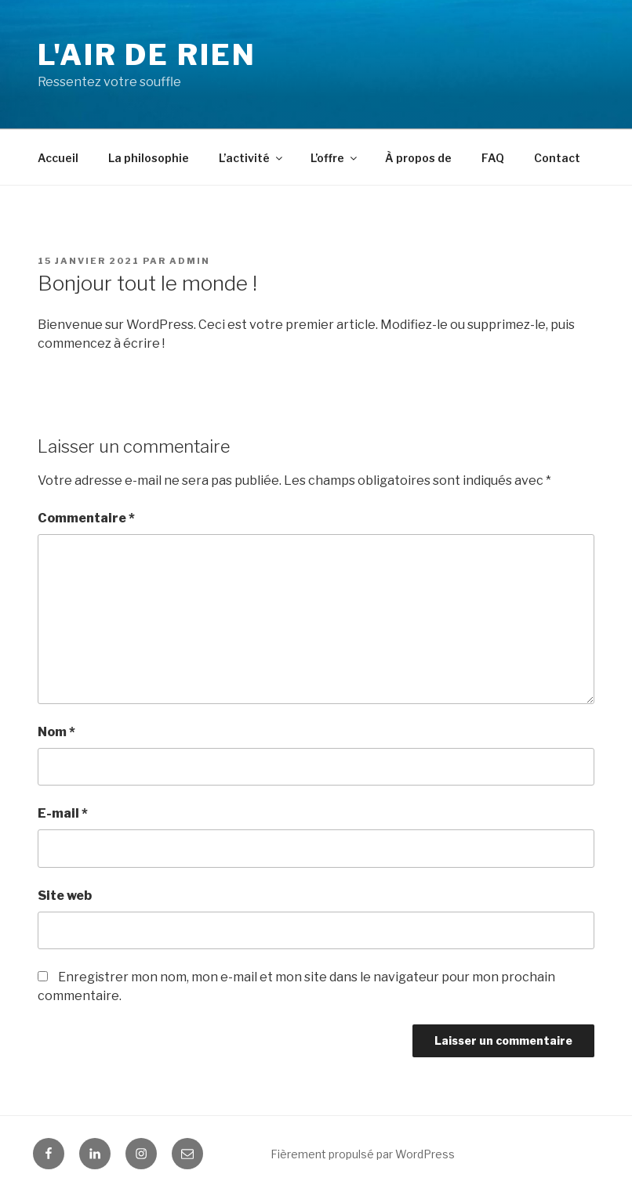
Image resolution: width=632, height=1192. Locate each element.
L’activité (252, 157)
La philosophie (148, 157)
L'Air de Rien (147, 55)
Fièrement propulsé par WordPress (363, 1154)
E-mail (63, 813)
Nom (56, 731)
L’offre (335, 157)
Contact (557, 157)
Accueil (58, 157)
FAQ (492, 157)
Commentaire (86, 518)
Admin (189, 260)
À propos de (418, 157)
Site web (65, 895)
